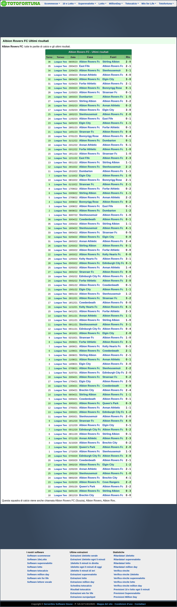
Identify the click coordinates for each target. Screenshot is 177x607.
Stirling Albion (111, 61)
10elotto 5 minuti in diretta (84, 563)
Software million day (38, 574)
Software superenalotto (39, 563)
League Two (60, 62)
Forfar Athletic (87, 83)
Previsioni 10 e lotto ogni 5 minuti (132, 589)
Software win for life (38, 578)
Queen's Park (110, 403)
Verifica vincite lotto (124, 582)
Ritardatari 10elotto (124, 555)
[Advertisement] (88, 21)
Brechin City (86, 390)
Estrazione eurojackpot (82, 597)
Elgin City (108, 79)
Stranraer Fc (109, 92)
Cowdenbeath (87, 219)
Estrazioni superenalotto (83, 574)
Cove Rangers (110, 482)
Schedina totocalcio (81, 585)
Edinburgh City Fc (113, 263)
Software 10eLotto (37, 559)
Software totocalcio (37, 570)
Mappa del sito (105, 604)
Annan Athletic (88, 75)
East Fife (84, 66)
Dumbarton (86, 96)
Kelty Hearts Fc (111, 254)
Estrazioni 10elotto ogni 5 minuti (87, 559)
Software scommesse (38, 555)
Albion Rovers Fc (89, 61)
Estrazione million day (82, 582)
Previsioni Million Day (125, 597)
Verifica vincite (122, 570)
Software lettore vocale (39, 582)
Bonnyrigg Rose (112, 88)
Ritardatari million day (125, 567)
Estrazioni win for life (81, 593)
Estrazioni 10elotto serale (84, 555)
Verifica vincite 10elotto (126, 574)
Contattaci (140, 604)
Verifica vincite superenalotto (129, 578)
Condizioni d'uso (124, 604)
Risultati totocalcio (80, 589)
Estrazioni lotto (78, 578)
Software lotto (34, 567)
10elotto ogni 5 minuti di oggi (86, 567)
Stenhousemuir (111, 70)
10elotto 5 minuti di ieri (82, 570)
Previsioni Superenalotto (127, 593)
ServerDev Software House (58, 604)
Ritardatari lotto (122, 563)
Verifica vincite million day (128, 585)
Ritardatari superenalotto (127, 559)
